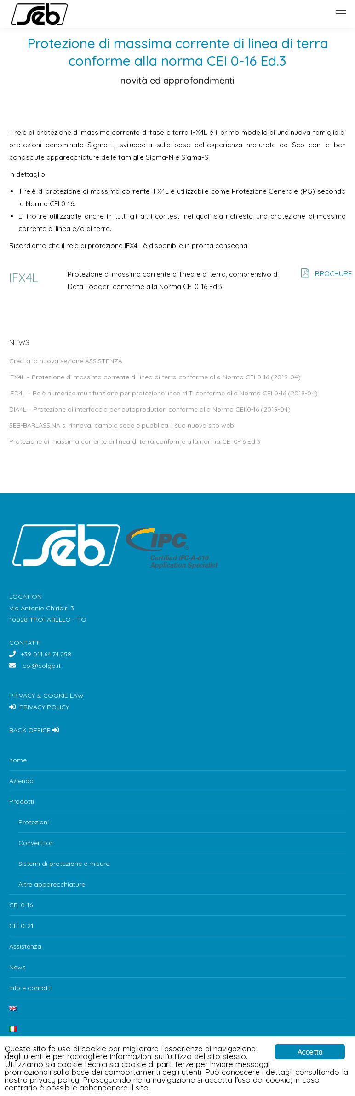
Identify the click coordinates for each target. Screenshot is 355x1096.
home (18, 760)
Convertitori (36, 843)
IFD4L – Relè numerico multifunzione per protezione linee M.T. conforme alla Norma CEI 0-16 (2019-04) (163, 393)
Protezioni (33, 822)
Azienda (21, 781)
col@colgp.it (42, 665)
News (17, 967)
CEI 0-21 (21, 926)
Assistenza (25, 946)
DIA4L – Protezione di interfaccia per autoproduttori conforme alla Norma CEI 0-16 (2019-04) (150, 409)
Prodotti (21, 801)
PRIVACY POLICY (44, 707)
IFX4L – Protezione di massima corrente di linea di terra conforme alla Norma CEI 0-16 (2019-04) (155, 377)
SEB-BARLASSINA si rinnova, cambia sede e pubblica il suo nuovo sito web (121, 425)
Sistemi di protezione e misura (64, 863)
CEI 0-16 (21, 905)
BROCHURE (333, 273)
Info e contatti (30, 988)
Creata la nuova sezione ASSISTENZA (65, 361)
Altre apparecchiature (51, 884)
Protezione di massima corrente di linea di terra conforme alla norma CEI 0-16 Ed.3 (134, 441)
